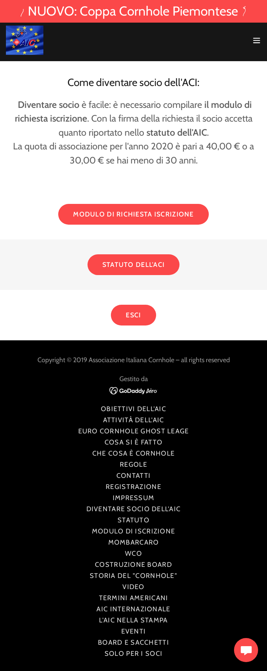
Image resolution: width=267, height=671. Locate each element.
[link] (24, 40)
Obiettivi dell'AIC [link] (133, 409)
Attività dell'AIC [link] (133, 420)
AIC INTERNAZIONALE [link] (133, 609)
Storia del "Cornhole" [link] (133, 576)
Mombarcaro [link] (133, 542)
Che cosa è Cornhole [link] (133, 453)
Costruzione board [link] (133, 565)
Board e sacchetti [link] (133, 642)
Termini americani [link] (133, 598)
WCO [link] (133, 553)
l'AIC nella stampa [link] (133, 620)
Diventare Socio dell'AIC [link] (133, 509)
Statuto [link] (133, 520)
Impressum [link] (134, 498)
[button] (256, 40)
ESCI (133, 315)
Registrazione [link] (133, 487)
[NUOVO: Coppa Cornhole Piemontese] (133, 11)
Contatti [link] (133, 476)
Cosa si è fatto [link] (133, 442)
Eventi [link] (133, 631)
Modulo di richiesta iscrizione (133, 214)
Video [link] (133, 587)
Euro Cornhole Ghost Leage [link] (133, 431)
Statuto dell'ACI (133, 265)
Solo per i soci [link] (133, 653)
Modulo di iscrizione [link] (133, 531)
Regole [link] (133, 464)
